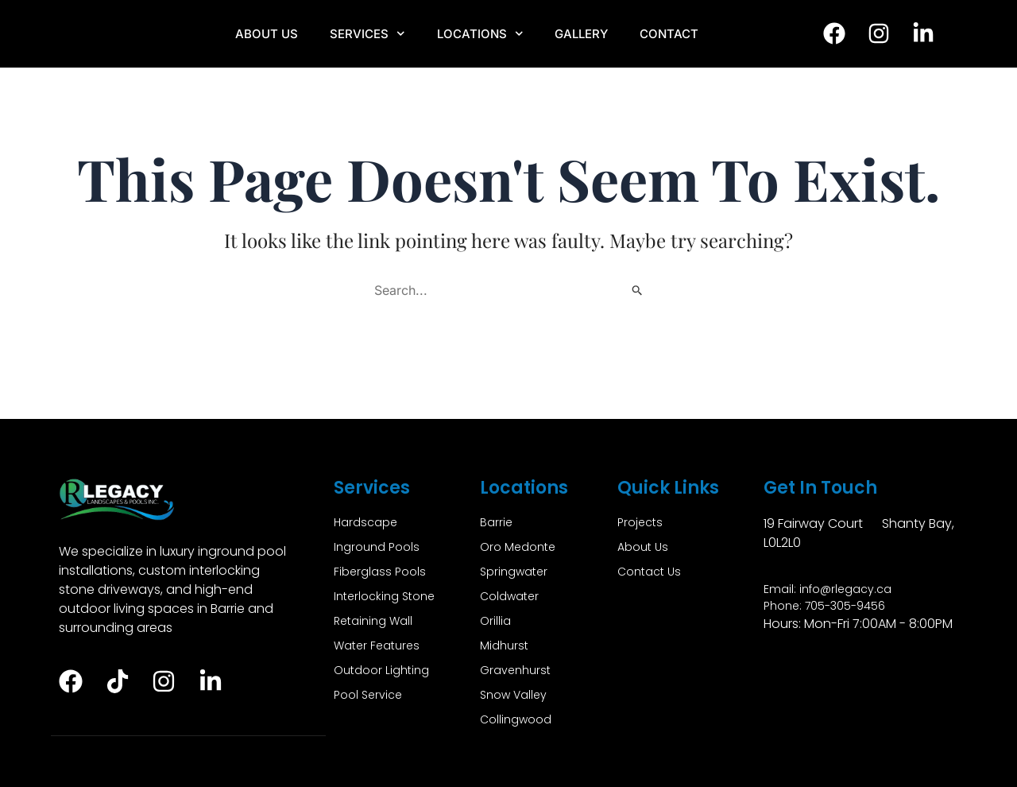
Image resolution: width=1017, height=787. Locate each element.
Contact (669, 33)
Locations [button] (480, 33)
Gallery (581, 33)
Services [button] (367, 33)
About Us (266, 33)
